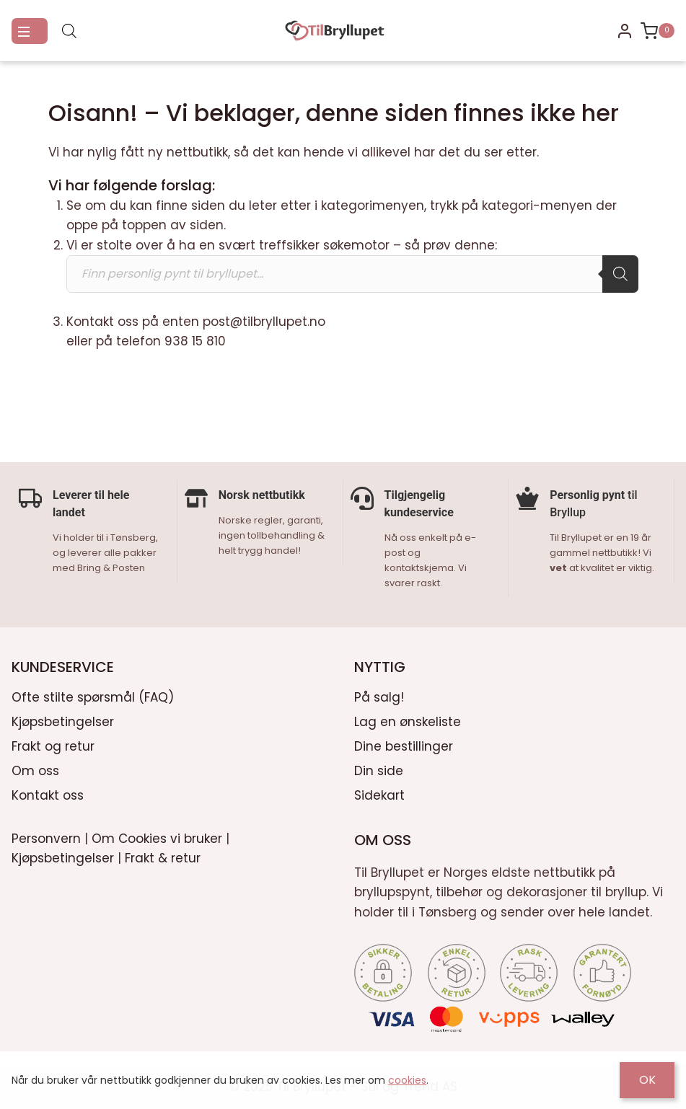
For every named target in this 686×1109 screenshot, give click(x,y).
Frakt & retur (163, 856)
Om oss (35, 769)
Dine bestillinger (403, 745)
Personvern (46, 837)
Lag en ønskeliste (407, 720)
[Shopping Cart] (657, 31)
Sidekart (379, 794)
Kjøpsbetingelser (63, 720)
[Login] (624, 31)
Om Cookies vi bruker (157, 837)
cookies (407, 1080)
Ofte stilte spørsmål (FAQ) (93, 695)
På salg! (379, 695)
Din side (378, 769)
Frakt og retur (53, 745)
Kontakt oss (48, 794)
